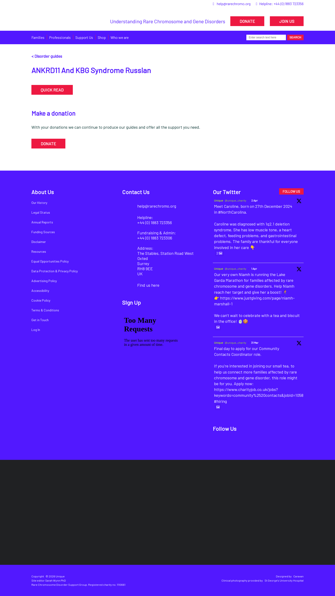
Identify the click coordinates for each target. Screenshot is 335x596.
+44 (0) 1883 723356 (289, 3)
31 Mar (254, 342)
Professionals (60, 37)
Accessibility (40, 291)
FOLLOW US (291, 191)
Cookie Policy (40, 300)
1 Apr (254, 268)
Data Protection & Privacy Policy (54, 271)
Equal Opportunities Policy (50, 261)
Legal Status (40, 212)
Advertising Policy (44, 281)
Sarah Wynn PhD (55, 580)
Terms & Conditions (45, 310)
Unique (218, 200)
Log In (35, 330)
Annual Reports (42, 222)
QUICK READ (52, 89)
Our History (39, 203)
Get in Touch (40, 320)
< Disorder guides (46, 56)
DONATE (247, 21)
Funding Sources (43, 232)
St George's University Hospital (284, 580)
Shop (102, 37)
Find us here (148, 285)
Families (37, 37)
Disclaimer (38, 242)
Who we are (120, 37)
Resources (38, 251)
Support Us (84, 37)
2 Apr (254, 200)
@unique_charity (235, 200)
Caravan (298, 576)
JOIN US (286, 21)
